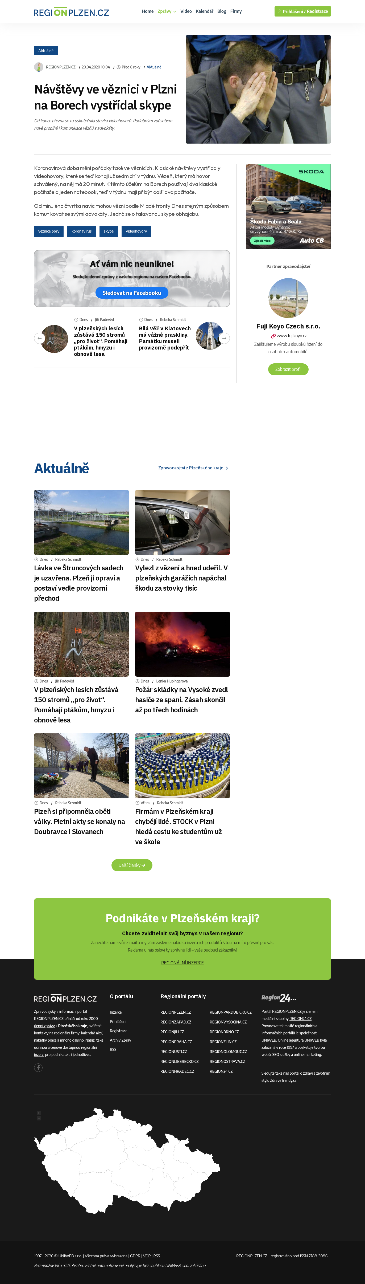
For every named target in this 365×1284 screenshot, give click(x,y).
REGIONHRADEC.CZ (177, 1071)
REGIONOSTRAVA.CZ (227, 1061)
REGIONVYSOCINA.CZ (228, 1022)
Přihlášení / (291, 11)
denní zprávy (44, 1025)
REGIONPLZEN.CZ (61, 67)
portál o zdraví (301, 1073)
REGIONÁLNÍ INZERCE (182, 962)
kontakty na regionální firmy (57, 1033)
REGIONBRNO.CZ (224, 1032)
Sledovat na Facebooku (132, 292)
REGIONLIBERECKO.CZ (179, 1061)
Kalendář (204, 11)
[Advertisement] (132, 409)
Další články (132, 865)
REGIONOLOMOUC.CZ (228, 1051)
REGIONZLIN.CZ (223, 1041)
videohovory (136, 231)
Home (148, 11)
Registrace (317, 11)
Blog (221, 11)
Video (186, 11)
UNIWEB (269, 1040)
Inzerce (116, 1012)
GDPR (135, 1255)
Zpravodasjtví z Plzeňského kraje (194, 468)
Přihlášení (118, 1021)
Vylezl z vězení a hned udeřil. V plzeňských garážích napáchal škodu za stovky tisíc (181, 577)
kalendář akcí (91, 1033)
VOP (147, 1255)
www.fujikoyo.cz (288, 335)
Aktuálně (45, 50)
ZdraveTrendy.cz (283, 1080)
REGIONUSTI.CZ (173, 1051)
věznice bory (48, 231)
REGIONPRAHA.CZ (176, 1041)
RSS (113, 1049)
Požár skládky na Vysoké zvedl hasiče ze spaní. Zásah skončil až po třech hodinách (181, 699)
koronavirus (82, 231)
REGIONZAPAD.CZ (175, 1022)
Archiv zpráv (120, 1040)
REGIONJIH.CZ (172, 1032)
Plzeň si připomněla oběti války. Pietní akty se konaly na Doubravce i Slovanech (79, 821)
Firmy (236, 11)
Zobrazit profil (288, 369)
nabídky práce (45, 1040)
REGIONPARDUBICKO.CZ (231, 1012)
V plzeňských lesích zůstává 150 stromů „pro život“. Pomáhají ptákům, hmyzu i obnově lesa (100, 341)
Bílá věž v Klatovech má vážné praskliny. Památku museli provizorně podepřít (165, 338)
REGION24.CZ (221, 1071)
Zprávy (166, 11)
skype (109, 231)
